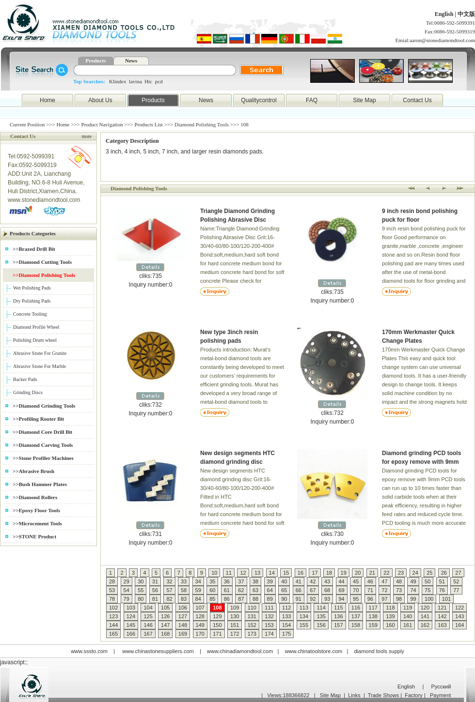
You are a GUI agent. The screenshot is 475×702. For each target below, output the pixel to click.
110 (252, 607)
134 (304, 616)
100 (429, 599)
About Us (100, 100)
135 (321, 616)
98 (399, 599)
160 (390, 625)
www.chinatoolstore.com (314, 651)
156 (321, 625)
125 (147, 616)
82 (169, 599)
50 (427, 581)
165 (113, 634)
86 (227, 599)
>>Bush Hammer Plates (40, 484)
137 (355, 616)
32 (169, 581)
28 (112, 581)
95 (356, 599)
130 (234, 616)
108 (217, 607)
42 (313, 581)
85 (212, 599)
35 (212, 581)
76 (442, 590)
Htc (148, 81)
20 (358, 573)
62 (241, 590)
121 (442, 607)
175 (286, 634)
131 (252, 616)
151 (234, 625)
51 (442, 581)
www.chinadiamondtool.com (240, 651)
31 (155, 581)
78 (112, 599)
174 (269, 634)
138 (373, 616)
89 (270, 599)
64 (270, 590)
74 (413, 590)
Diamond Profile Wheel (36, 327)
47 (384, 581)
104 (147, 607)
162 (425, 625)
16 (300, 573)
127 (182, 616)
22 (386, 573)
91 (298, 599)
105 (165, 607)
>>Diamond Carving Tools (43, 445)
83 (184, 599)
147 (165, 625)
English (445, 14)
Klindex (117, 81)
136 (338, 616)
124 (131, 616)
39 (270, 581)
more (86, 136)
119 (407, 607)
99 (413, 599)
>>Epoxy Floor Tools (36, 510)
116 (355, 607)
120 (425, 607)
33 (184, 581)
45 (356, 581)
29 (126, 581)
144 (113, 625)
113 (304, 607)
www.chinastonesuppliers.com (157, 651)
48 (399, 581)
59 (198, 590)
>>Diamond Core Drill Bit (42, 432)
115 (338, 607)
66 (298, 590)
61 (227, 590)
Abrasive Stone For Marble (39, 366)
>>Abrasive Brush (33, 471)
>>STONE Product (34, 536)
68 (327, 590)
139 (390, 616)
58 (184, 590)
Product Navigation (102, 124)
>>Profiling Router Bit (38, 419)
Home (47, 100)
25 (429, 573)
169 (182, 634)
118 (390, 607)
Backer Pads (25, 379)
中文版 (466, 14)
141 (425, 616)
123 (113, 616)
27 (458, 573)
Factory (414, 695)
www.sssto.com (89, 651)
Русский (441, 686)
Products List (149, 124)
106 (182, 607)
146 (147, 625)
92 (313, 599)
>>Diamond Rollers (35, 497)
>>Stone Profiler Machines (43, 458)
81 (155, 599)
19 (344, 573)
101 (446, 599)
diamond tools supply (379, 651)
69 (342, 590)
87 (241, 599)
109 (234, 607)
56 (155, 590)
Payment (440, 695)
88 (255, 599)
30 (140, 581)
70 (356, 590)
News (131, 60)
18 (329, 573)
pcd (159, 81)
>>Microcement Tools (37, 523)
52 (456, 581)
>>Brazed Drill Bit (34, 249)
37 (241, 581)
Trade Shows (383, 695)
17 (314, 573)
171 (217, 634)
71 (370, 590)
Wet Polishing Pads (32, 287)
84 (198, 599)
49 (413, 581)
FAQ (311, 100)
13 (257, 573)
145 (131, 625)
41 (298, 581)
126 (165, 616)
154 (286, 625)
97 (384, 599)
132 (269, 616)
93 (327, 599)
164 (459, 625)
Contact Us (417, 100)
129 (217, 616)
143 (459, 616)
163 (442, 625)
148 (182, 625)
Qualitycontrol (258, 100)
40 (284, 581)
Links (354, 695)
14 (272, 573)
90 (284, 599)
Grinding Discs (28, 392)
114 (321, 607)
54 (126, 590)
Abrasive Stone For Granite (39, 353)
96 (370, 599)
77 (456, 590)
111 (269, 607)
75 (427, 590)
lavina (135, 81)
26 (444, 573)
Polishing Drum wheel (35, 340)
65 (284, 590)
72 (384, 590)
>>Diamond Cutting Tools (42, 262)
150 (217, 625)
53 (112, 590)
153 (269, 625)
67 (313, 590)
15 (286, 573)
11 (229, 573)
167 (147, 634)
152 (252, 625)
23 (401, 573)
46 (370, 581)
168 (165, 634)
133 (286, 616)
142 (442, 616)
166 (131, 634)
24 (415, 573)
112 (286, 607)
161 (407, 625)
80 (140, 599)
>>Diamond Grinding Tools (44, 406)
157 (338, 625)
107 (200, 607)
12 (243, 573)
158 (355, 625)
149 (200, 625)
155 (304, 625)
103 (131, 607)
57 (169, 590)
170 (200, 634)
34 (198, 581)
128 (200, 616)
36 (227, 581)
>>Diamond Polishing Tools (44, 275)
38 (255, 581)
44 (342, 581)
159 (373, 625)
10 (214, 573)
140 (407, 616)
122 (459, 607)
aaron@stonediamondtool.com (442, 40)
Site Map (364, 100)
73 (399, 590)
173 (252, 634)
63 (255, 590)
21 (372, 573)
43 (327, 581)
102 (113, 607)
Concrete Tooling (30, 314)
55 (140, 590)
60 (212, 590)
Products (96, 60)
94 (342, 599)
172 (234, 634)
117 (373, 607)
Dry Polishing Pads (31, 301)
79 (126, 599)
